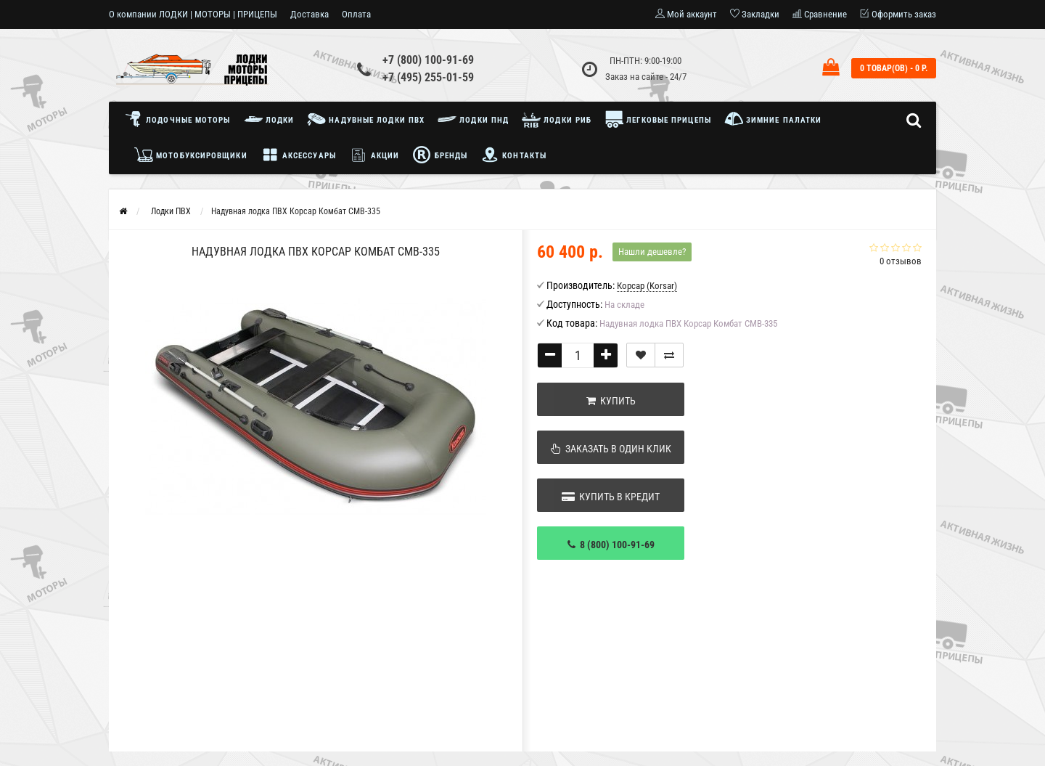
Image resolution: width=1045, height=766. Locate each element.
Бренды (439, 154)
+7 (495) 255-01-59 (428, 77)
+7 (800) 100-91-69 (428, 60)
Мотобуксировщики (190, 154)
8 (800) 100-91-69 (611, 544)
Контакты (513, 154)
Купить (611, 401)
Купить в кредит (611, 496)
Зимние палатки (773, 119)
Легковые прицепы (658, 119)
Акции (374, 154)
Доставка (309, 14)
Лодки (269, 119)
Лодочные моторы (181, 119)
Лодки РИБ (556, 119)
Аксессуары (298, 154)
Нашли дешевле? (652, 251)
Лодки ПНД (473, 119)
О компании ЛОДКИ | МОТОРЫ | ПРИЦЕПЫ (193, 14)
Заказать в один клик (611, 449)
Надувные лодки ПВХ (366, 119)
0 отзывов (901, 261)
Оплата (356, 14)
